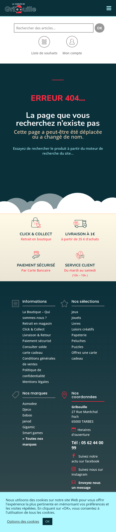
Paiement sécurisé (36, 341)
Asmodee (29, 403)
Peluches (79, 341)
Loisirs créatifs (83, 329)
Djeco (26, 409)
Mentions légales (35, 381)
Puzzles (77, 347)
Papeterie (79, 335)
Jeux (75, 312)
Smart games (32, 433)
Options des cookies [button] (23, 521)
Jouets (76, 317)
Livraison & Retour (36, 335)
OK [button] (47, 521)
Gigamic (28, 427)
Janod (26, 421)
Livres (76, 323)
